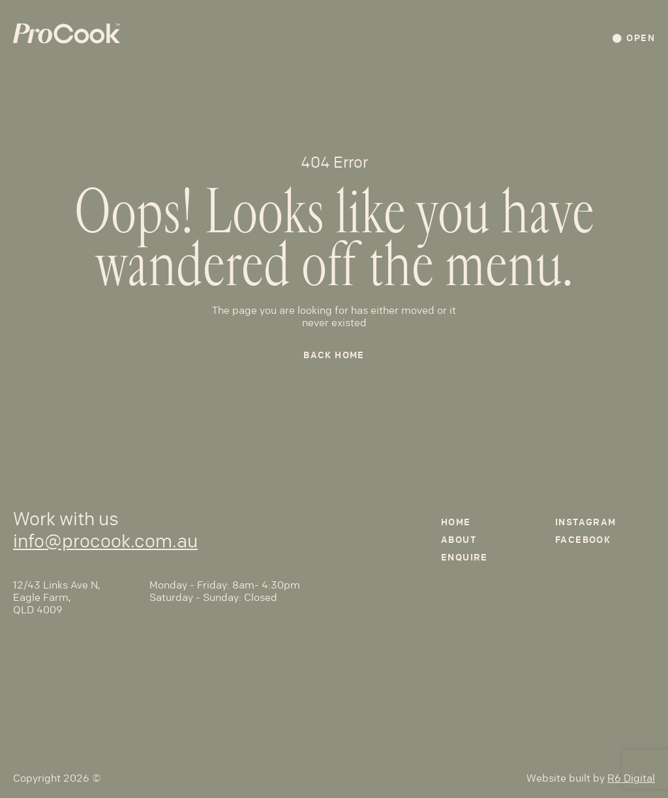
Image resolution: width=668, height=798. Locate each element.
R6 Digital (631, 778)
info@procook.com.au (105, 541)
